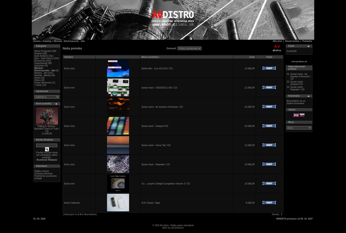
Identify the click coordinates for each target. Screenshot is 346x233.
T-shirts (38, 85)
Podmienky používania (45, 176)
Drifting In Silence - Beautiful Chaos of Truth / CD (46, 128)
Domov (37, 41)
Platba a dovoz (41, 171)
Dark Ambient (41, 56)
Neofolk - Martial (42, 75)
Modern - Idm (40, 73)
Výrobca (68, 57)
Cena (252, 57)
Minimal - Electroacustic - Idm (69, 41)
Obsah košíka (292, 41)
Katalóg (47, 41)
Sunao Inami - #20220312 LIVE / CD (159, 87)
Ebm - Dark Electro (43, 58)
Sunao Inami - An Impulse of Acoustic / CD (162, 107)
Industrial (38, 65)
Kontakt (38, 178)
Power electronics (43, 82)
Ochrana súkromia (43, 173)
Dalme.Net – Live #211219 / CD (156, 68)
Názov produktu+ (150, 57)
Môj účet (277, 41)
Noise (37, 78)
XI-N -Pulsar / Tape (150, 203)
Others (37, 80)
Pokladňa (307, 41)
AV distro (164, 225)
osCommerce (177, 228)
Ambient (38, 53)
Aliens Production (43, 51)
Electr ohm (69, 68)
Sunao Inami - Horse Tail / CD (155, 145)
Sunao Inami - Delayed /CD (154, 126)
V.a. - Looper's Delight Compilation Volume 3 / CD (165, 183)
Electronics (39, 61)
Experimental (40, 63)
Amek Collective (72, 203)
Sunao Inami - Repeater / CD (155, 164)
